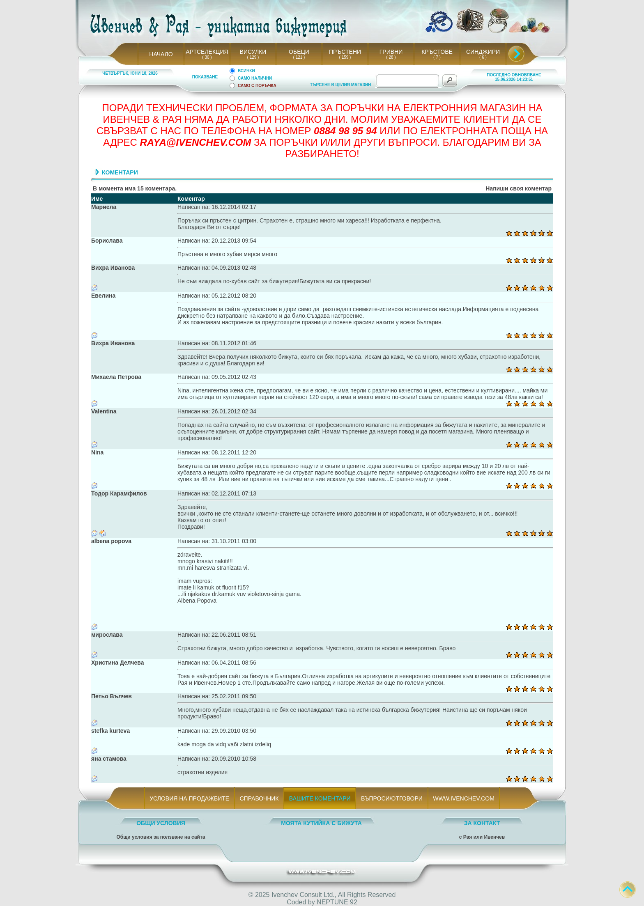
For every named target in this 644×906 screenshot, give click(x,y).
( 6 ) (483, 57)
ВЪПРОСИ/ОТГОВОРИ (391, 798)
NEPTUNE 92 (337, 902)
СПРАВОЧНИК (259, 798)
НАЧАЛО (160, 54)
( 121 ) (299, 57)
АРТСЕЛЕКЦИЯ (207, 51)
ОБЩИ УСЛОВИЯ (160, 823)
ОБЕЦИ (299, 51)
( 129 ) (253, 57)
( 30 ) (207, 57)
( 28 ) (391, 57)
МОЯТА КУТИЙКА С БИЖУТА (321, 823)
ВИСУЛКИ (253, 51)
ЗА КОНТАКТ (482, 823)
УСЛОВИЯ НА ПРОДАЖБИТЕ (189, 798)
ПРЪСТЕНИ (345, 51)
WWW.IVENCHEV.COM (463, 798)
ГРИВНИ (391, 51)
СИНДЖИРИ (483, 51)
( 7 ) (437, 57)
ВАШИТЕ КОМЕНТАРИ (319, 798)
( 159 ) (345, 57)
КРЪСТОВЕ (437, 51)
